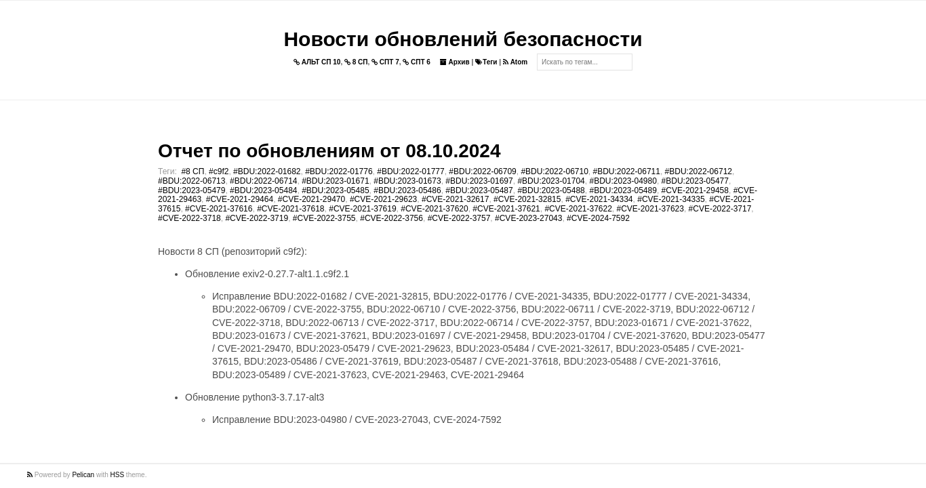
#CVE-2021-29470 (311, 199)
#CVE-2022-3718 (189, 218)
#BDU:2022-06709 (482, 171)
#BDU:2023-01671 (335, 181)
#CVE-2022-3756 (391, 218)
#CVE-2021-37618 (290, 209)
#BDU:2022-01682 (266, 171)
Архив (455, 62)
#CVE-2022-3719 (256, 218)
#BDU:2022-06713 (191, 181)
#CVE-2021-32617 (455, 199)
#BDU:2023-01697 (478, 181)
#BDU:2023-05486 (407, 190)
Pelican (83, 475)
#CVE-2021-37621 (506, 209)
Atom (515, 62)
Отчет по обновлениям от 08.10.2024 (329, 150)
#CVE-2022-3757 (459, 218)
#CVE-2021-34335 (670, 199)
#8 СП (192, 171)
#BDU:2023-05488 (550, 190)
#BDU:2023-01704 (550, 181)
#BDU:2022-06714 (263, 181)
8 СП (356, 62)
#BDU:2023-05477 (695, 181)
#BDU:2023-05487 (478, 190)
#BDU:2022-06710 (554, 171)
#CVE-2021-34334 (598, 199)
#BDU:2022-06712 (698, 171)
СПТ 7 (385, 62)
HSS (117, 475)
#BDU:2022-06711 (626, 171)
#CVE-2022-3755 (324, 218)
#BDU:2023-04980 (622, 181)
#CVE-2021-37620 (434, 209)
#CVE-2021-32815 (527, 199)
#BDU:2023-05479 (191, 190)
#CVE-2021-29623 (383, 199)
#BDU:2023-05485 (335, 190)
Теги (486, 62)
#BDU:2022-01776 (338, 171)
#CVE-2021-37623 (650, 209)
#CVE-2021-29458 (695, 190)
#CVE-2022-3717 (720, 209)
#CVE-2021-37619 (362, 209)
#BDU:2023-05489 (622, 190)
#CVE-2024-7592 (598, 218)
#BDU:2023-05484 (263, 190)
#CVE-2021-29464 (239, 199)
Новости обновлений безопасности (462, 39)
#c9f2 (218, 171)
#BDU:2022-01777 (410, 171)
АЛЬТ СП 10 (317, 62)
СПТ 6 (416, 62)
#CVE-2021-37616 (218, 209)
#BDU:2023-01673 (407, 181)
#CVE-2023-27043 (528, 218)
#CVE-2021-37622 (577, 209)
